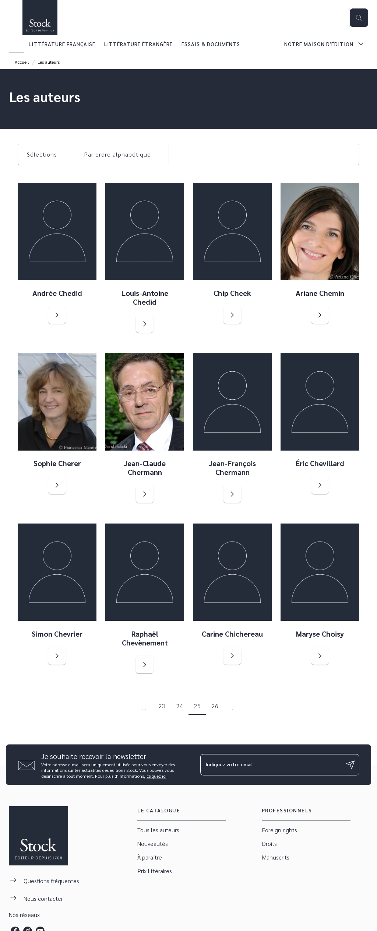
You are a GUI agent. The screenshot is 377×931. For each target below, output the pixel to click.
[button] (46, 154)
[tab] (16, 44)
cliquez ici (156, 776)
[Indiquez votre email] (270, 764)
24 (179, 706)
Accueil (22, 62)
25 (197, 706)
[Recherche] (359, 17)
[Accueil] (40, 17)
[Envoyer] (350, 765)
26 (215, 706)
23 (162, 706)
